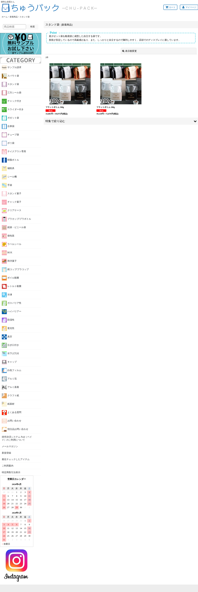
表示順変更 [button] (129, 51)
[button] (121, 121)
